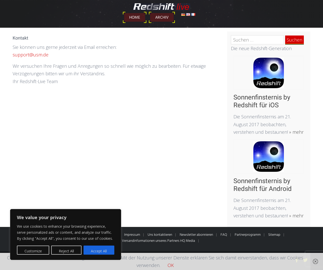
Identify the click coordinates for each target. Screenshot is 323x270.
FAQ (224, 235)
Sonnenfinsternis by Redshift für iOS (261, 101)
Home (134, 17)
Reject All (66, 251)
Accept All (99, 251)
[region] (65, 234)
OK (171, 265)
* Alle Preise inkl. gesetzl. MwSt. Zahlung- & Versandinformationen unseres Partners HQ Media (127, 241)
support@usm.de (30, 55)
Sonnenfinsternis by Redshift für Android (262, 184)
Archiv (162, 17)
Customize (33, 251)
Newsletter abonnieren (196, 235)
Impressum (132, 235)
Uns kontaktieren (160, 235)
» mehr (296, 132)
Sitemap (274, 235)
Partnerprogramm (248, 235)
